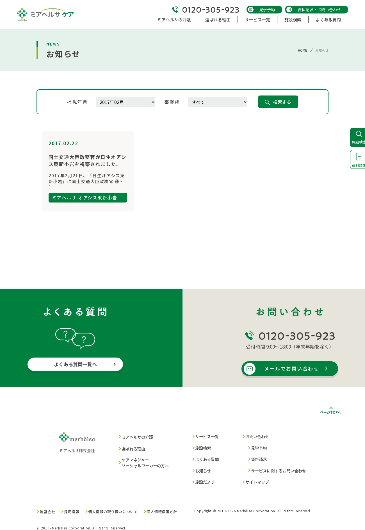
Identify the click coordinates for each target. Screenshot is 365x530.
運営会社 (49, 506)
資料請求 (255, 457)
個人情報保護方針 (170, 506)
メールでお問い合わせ (292, 368)
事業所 (173, 101)
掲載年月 (77, 101)
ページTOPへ (330, 412)
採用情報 (75, 506)
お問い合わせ (254, 437)
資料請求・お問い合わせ (313, 9)
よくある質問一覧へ (75, 364)
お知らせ (201, 468)
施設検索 (201, 447)
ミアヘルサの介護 (135, 437)
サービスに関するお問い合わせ (276, 468)
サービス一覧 (205, 437)
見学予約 (261, 9)
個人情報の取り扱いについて (119, 506)
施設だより (203, 478)
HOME (302, 50)
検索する (279, 102)
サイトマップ (254, 478)
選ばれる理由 (131, 448)
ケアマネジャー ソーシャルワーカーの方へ (143, 460)
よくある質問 (205, 457)
